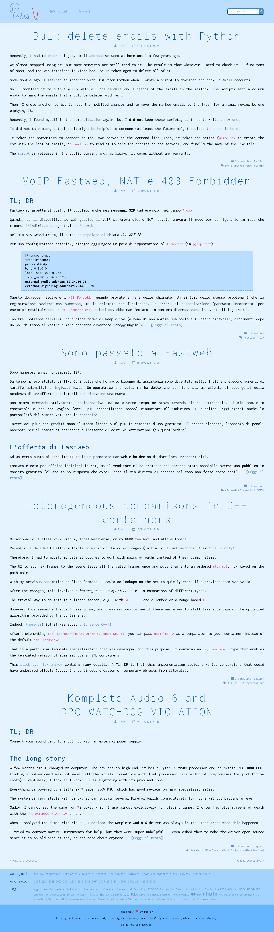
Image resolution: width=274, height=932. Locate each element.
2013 (124, 881)
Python (239, 165)
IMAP (250, 165)
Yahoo (213, 899)
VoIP (261, 337)
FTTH (261, 490)
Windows (202, 899)
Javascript (97, 894)
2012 (131, 881)
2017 (95, 881)
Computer (109, 889)
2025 (37, 881)
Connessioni (247, 490)
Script (259, 165)
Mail (229, 165)
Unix (187, 899)
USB (193, 899)
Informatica (243, 161)
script (24, 153)
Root (82, 899)
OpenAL (185, 894)
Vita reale (86, 873)
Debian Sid (167, 889)
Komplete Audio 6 (217, 850)
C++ (231, 683)
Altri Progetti (180, 873)
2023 (51, 881)
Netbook (166, 894)
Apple (58, 889)
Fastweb (250, 337)
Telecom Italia (165, 899)
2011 (138, 881)
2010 (145, 881)
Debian (153, 889)
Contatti (84, 11)
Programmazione (254, 683)
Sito (111, 873)
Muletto (120, 873)
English (259, 161)
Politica (230, 894)
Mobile (156, 894)
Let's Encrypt (114, 894)
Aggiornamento (43, 889)
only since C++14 (95, 624)
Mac (149, 894)
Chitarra (85, 889)
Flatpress (133, 873)
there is (34, 624)
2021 (66, 881)
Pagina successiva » (250, 860)
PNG (221, 894)
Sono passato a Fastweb (137, 352)
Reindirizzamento (67, 899)
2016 (102, 881)
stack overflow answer (41, 664)
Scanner (92, 899)
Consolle (139, 889)
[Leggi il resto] (167, 325)
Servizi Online (108, 899)
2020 (73, 881)
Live (142, 894)
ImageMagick (41, 894)
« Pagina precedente (23, 860)
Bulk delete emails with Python (137, 36)
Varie (206, 873)
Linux (130, 894)
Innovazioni (57, 894)
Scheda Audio (241, 850)
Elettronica (69, 873)
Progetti (100, 873)
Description (184, 889)
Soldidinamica (134, 899)
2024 (44, 881)
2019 (80, 881)
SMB (122, 899)
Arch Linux (70, 889)
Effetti (198, 889)
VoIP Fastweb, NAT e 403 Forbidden (137, 181)
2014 (116, 881)
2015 (109, 881)
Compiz (97, 889)
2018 (87, 881)
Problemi (258, 850)
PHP (193, 894)
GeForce (231, 889)
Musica (38, 873)
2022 (59, 881)
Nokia (176, 894)
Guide (242, 889)
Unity (180, 899)
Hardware (197, 850)
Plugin (210, 894)
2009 (152, 881)
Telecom (148, 899)
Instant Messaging (77, 894)
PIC (199, 894)
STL (239, 683)
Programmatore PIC (248, 894)
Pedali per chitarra (154, 873)
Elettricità (212, 889)
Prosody (38, 899)
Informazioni (58, 11)
